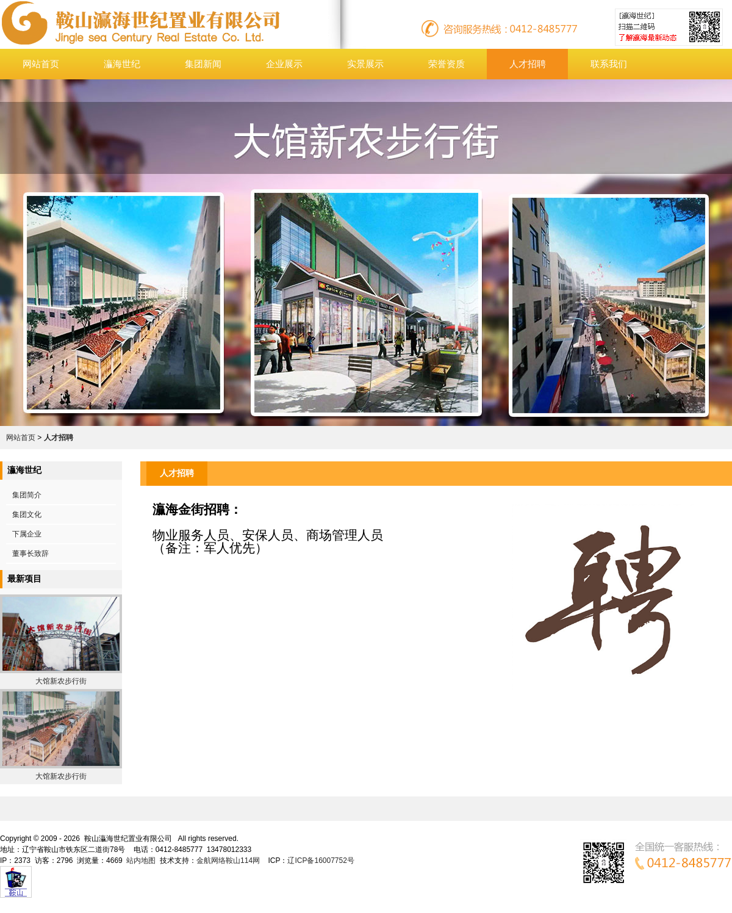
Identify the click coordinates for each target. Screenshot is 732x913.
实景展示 (365, 64)
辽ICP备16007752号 (320, 860)
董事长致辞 (30, 553)
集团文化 (26, 514)
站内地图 (141, 860)
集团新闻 (203, 64)
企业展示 (284, 64)
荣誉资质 (446, 64)
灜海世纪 (122, 64)
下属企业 (26, 534)
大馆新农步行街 (61, 681)
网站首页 (41, 64)
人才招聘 (527, 64)
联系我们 (608, 64)
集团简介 (26, 495)
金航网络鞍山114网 (228, 860)
